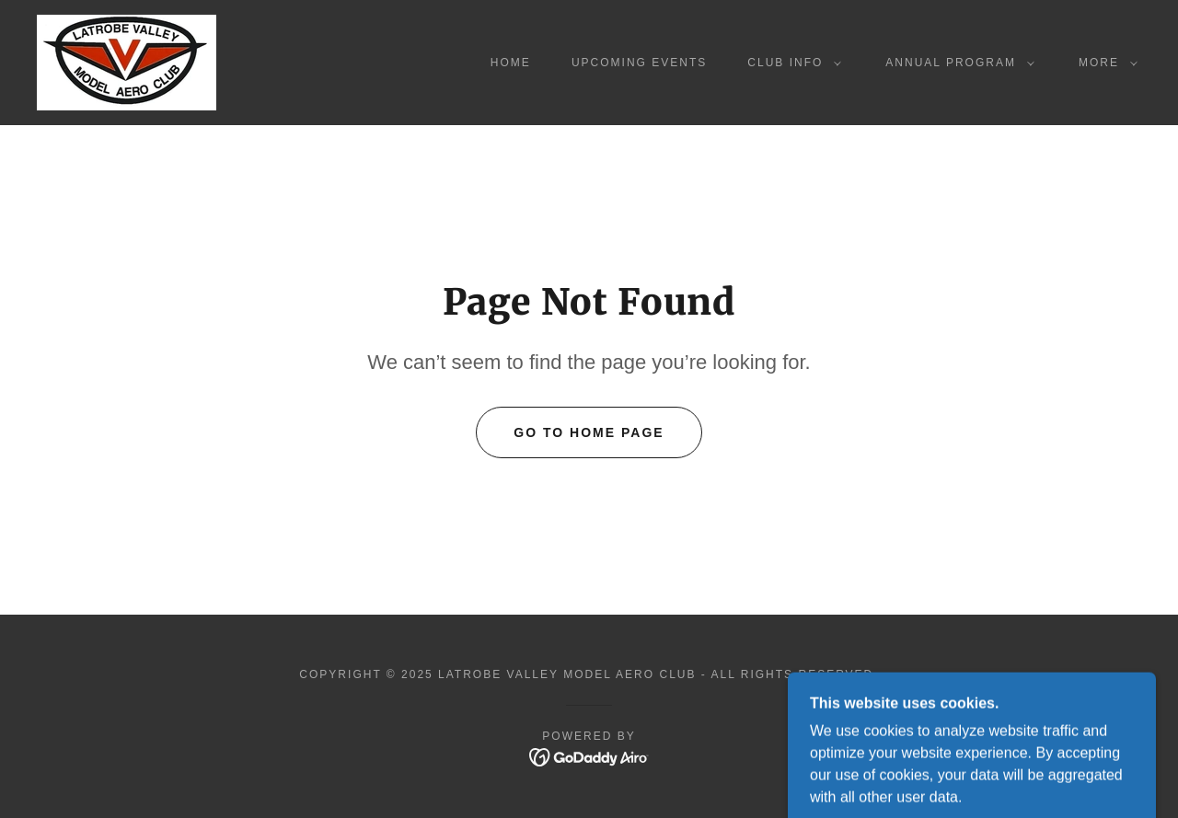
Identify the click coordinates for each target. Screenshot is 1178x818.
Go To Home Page (589, 432)
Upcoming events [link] (639, 62)
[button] (790, 63)
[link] (126, 61)
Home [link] (511, 62)
